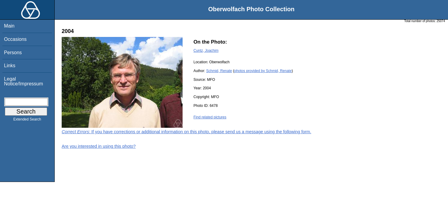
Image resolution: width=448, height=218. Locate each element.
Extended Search (27, 120)
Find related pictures (209, 117)
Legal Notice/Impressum (23, 81)
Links (9, 65)
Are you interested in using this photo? (99, 146)
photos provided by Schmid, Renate (263, 71)
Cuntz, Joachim (206, 50)
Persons (13, 52)
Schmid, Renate (219, 71)
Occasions (15, 39)
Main (9, 25)
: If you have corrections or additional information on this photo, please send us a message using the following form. (186, 131)
